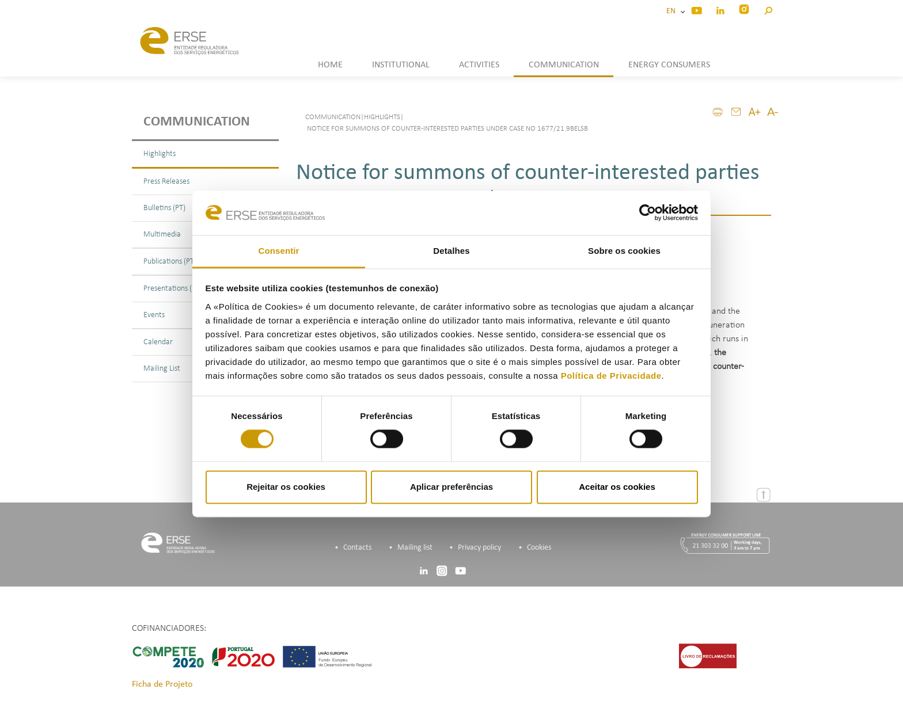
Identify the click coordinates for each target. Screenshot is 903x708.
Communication (196, 122)
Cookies (539, 547)
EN (672, 11)
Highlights (159, 154)
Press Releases (166, 181)
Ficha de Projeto (162, 684)
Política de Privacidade (611, 375)
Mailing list (414, 547)
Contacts (357, 547)
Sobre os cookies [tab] (624, 251)
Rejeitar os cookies (285, 487)
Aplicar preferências (451, 487)
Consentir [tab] (279, 251)
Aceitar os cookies (617, 487)
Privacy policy (479, 547)
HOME (330, 65)
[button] (768, 9)
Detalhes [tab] (451, 251)
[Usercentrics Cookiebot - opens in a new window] (647, 213)
